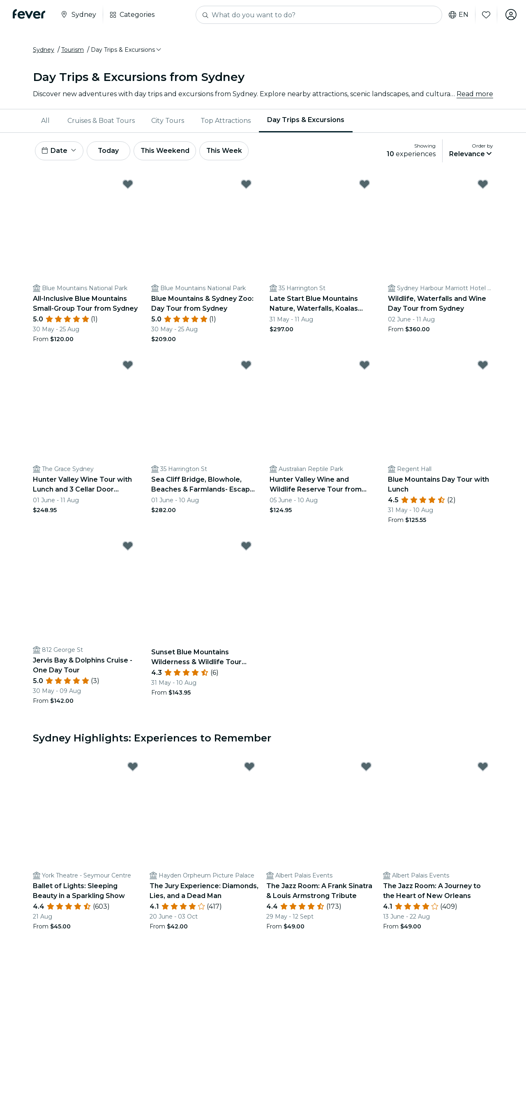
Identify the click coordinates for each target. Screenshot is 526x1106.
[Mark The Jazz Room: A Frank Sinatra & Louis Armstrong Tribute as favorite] (366, 768)
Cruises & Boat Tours (101, 121)
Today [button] (110, 151)
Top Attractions (226, 121)
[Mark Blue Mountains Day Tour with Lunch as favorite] (483, 366)
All (45, 121)
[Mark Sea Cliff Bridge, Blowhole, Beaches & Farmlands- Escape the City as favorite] (246, 366)
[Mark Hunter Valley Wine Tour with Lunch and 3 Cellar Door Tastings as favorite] (127, 366)
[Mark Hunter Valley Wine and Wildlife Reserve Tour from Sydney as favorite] (364, 366)
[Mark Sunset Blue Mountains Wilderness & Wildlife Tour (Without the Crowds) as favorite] (246, 547)
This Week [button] (228, 151)
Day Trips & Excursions (305, 121)
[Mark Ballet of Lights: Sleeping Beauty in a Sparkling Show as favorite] (132, 768)
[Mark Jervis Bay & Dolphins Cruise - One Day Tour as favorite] (127, 547)
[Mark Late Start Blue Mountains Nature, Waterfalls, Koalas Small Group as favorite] (364, 185)
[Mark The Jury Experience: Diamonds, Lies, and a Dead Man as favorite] (249, 768)
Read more (475, 94)
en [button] (458, 14)
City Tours (167, 121)
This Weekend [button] (168, 151)
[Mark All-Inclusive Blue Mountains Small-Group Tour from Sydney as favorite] (127, 185)
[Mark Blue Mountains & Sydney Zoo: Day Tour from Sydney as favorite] (246, 185)
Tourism (72, 50)
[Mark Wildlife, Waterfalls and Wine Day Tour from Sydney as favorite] (483, 185)
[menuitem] (46, 121)
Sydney (43, 50)
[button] (126, 50)
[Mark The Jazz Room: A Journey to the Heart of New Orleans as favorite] (483, 768)
